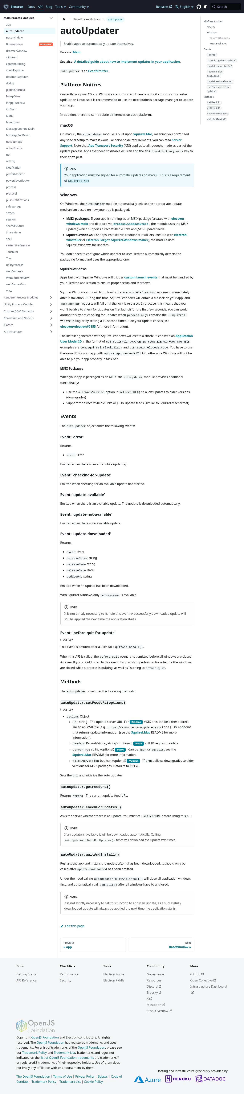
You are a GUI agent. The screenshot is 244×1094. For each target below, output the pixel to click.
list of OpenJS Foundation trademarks (67, 1057)
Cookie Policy (93, 1082)
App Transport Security (105, 145)
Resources (154, 980)
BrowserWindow (16, 51)
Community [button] (77, 7)
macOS (211, 27)
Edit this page (72, 926)
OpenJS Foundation (45, 1037)
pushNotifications (17, 200)
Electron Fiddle (113, 980)
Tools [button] (59, 7)
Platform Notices (213, 21)
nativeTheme (14, 148)
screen (10, 213)
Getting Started (27, 974)
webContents (14, 271)
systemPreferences (18, 245)
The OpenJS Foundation (33, 1076)
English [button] (182, 7)
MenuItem (13, 122)
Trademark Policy (34, 1053)
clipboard (12, 57)
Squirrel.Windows (220, 38)
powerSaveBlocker (18, 180)
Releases (164, 7)
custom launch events (141, 277)
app (8, 24)
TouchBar (12, 252)
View (9, 291)
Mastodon (156, 1005)
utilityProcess (14, 265)
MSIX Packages (218, 43)
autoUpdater (15, 31)
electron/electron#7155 (78, 326)
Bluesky (154, 992)
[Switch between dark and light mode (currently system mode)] (206, 7)
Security (65, 980)
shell (9, 239)
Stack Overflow (159, 1011)
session (11, 219)
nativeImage (14, 141)
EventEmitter (98, 71)
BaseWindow (14, 37)
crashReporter (15, 70)
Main (76, 52)
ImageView (13, 96)
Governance (155, 974)
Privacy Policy (85, 1076)
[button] (28, 18)
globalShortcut (15, 90)
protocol (11, 193)
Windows (212, 32)
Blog (49, 7)
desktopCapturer (17, 77)
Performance (69, 974)
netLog (10, 161)
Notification (13, 167)
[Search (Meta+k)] (225, 6)
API (40, 7)
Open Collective (203, 980)
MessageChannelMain (20, 128)
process (11, 187)
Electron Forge (113, 974)
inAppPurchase (16, 103)
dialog (10, 83)
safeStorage (14, 206)
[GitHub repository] (199, 7)
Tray (8, 258)
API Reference (26, 980)
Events (207, 49)
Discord (154, 986)
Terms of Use (62, 1076)
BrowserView (29, 44)
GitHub (197, 974)
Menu (10, 115)
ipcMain (11, 109)
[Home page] (63, 19)
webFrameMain (16, 284)
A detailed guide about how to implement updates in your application (127, 62)
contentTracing (15, 64)
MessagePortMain (17, 135)
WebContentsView (18, 278)
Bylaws (103, 1076)
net (8, 154)
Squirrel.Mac (142, 134)
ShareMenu (13, 232)
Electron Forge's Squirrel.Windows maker (117, 240)
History (68, 639)
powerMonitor (15, 174)
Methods (209, 96)
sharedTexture (15, 226)
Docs (31, 7)
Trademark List (64, 1053)
